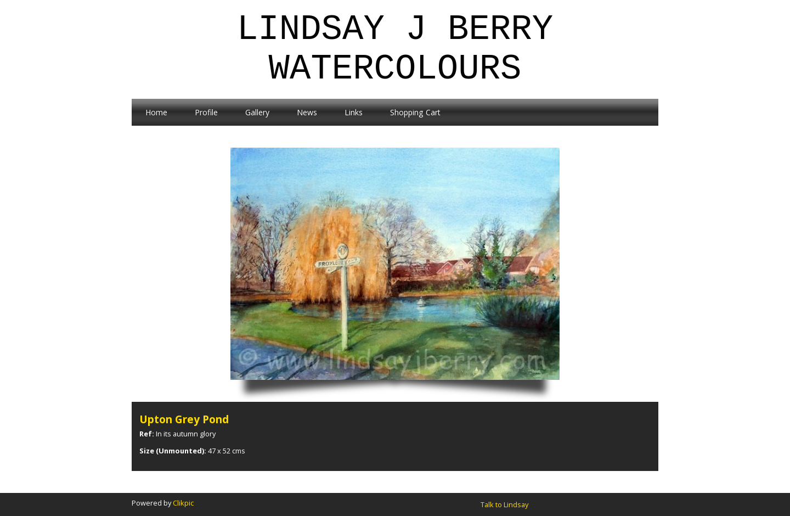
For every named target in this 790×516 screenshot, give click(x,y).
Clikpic (183, 503)
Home (156, 112)
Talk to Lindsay (504, 504)
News (307, 112)
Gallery (257, 112)
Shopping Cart (415, 112)
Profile (206, 112)
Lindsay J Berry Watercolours (395, 49)
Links (354, 112)
